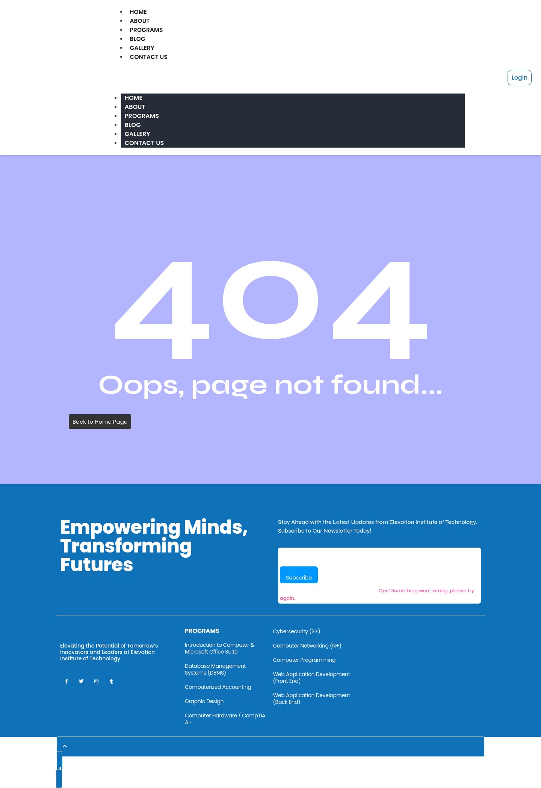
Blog (138, 39)
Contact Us (149, 57)
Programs (147, 30)
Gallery (142, 48)
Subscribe (299, 577)
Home (138, 12)
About (140, 21)
